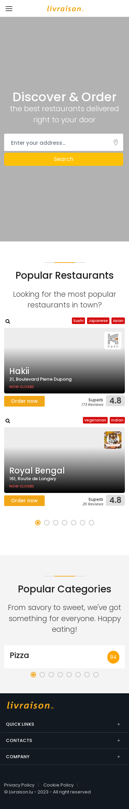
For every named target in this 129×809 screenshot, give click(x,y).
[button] (37, 522)
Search (63, 159)
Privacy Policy (19, 785)
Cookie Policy (58, 785)
